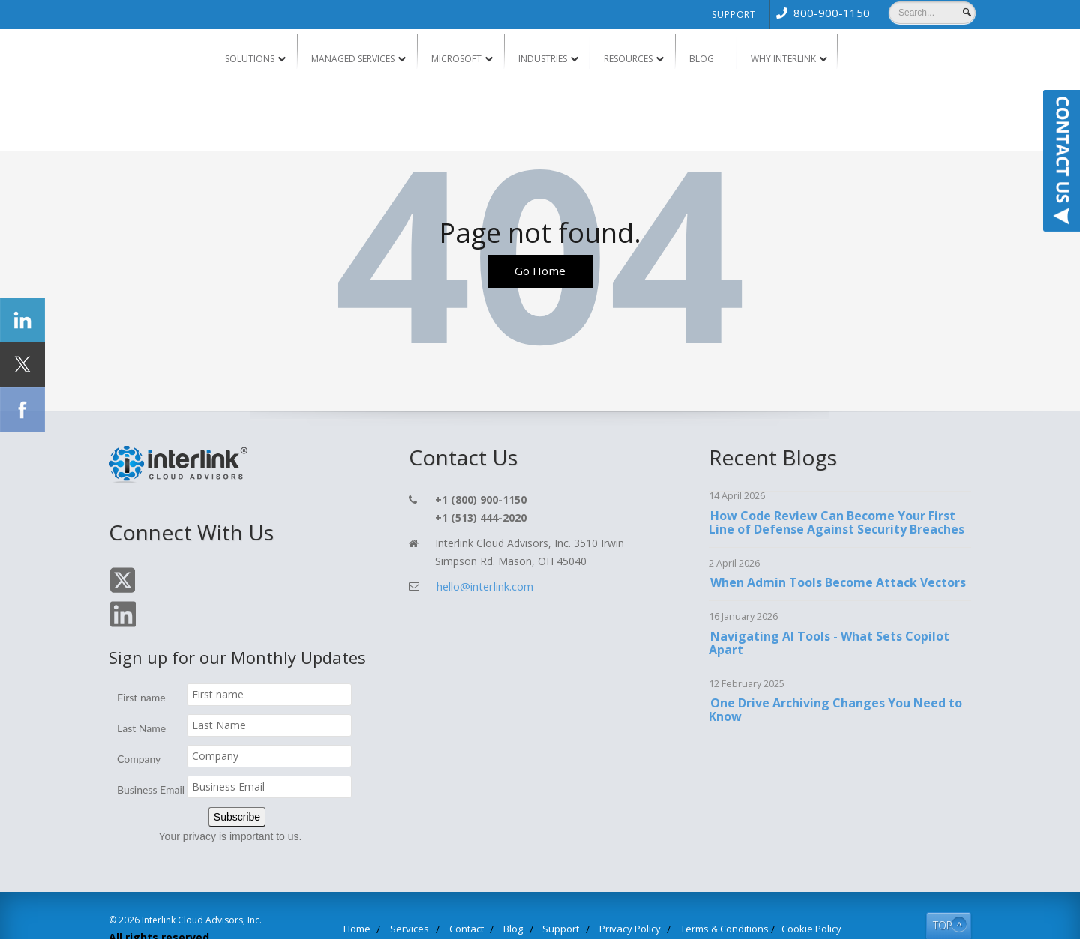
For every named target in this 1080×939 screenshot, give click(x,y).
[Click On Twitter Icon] (121, 592)
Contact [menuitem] (485, 895)
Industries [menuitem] (542, 58)
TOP (931, 890)
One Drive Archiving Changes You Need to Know (835, 710)
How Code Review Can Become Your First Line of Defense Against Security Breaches (836, 523)
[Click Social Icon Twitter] (22, 364)
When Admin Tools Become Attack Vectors (836, 583)
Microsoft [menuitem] (456, 58)
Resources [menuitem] (628, 58)
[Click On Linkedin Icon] (152, 592)
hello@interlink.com (482, 586)
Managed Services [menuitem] (352, 58)
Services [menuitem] (438, 895)
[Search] (932, 12)
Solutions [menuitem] (249, 58)
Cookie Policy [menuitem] (777, 895)
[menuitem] (820, 12)
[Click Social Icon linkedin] (22, 320)
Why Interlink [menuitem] (783, 58)
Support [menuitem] (734, 14)
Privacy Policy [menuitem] (623, 895)
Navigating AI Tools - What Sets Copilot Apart (828, 644)
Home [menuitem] (394, 895)
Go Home (540, 272)
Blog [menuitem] (701, 58)
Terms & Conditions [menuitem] (703, 895)
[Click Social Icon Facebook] (22, 409)
